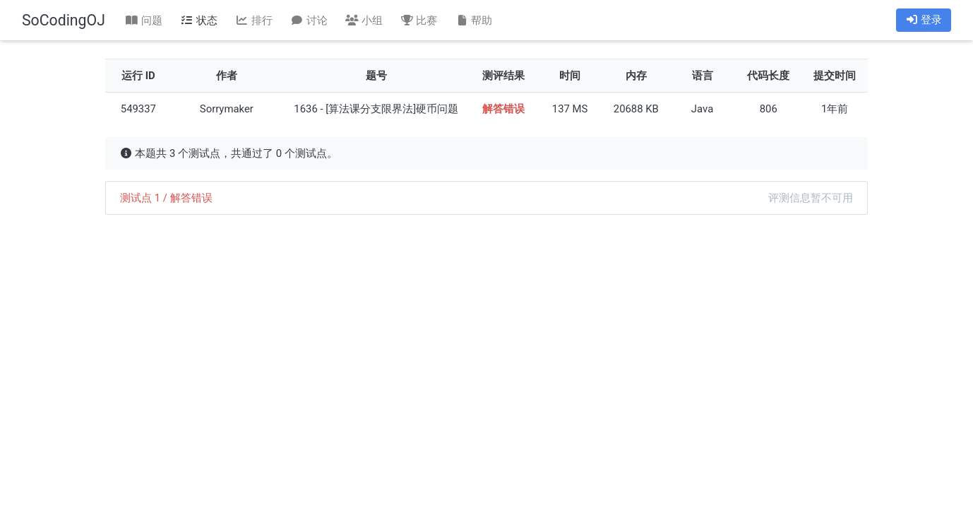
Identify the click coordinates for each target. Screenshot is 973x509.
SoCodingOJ (63, 20)
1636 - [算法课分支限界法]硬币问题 (376, 109)
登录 (923, 19)
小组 (363, 20)
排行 (253, 20)
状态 (199, 20)
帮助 (473, 20)
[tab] (486, 198)
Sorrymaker (226, 109)
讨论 (308, 20)
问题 (144, 20)
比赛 (418, 20)
